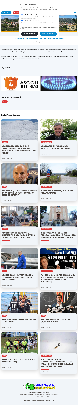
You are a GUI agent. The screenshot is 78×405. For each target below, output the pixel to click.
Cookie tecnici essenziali (31, 15)
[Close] (57, 4)
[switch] (22, 20)
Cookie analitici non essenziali (32, 20)
